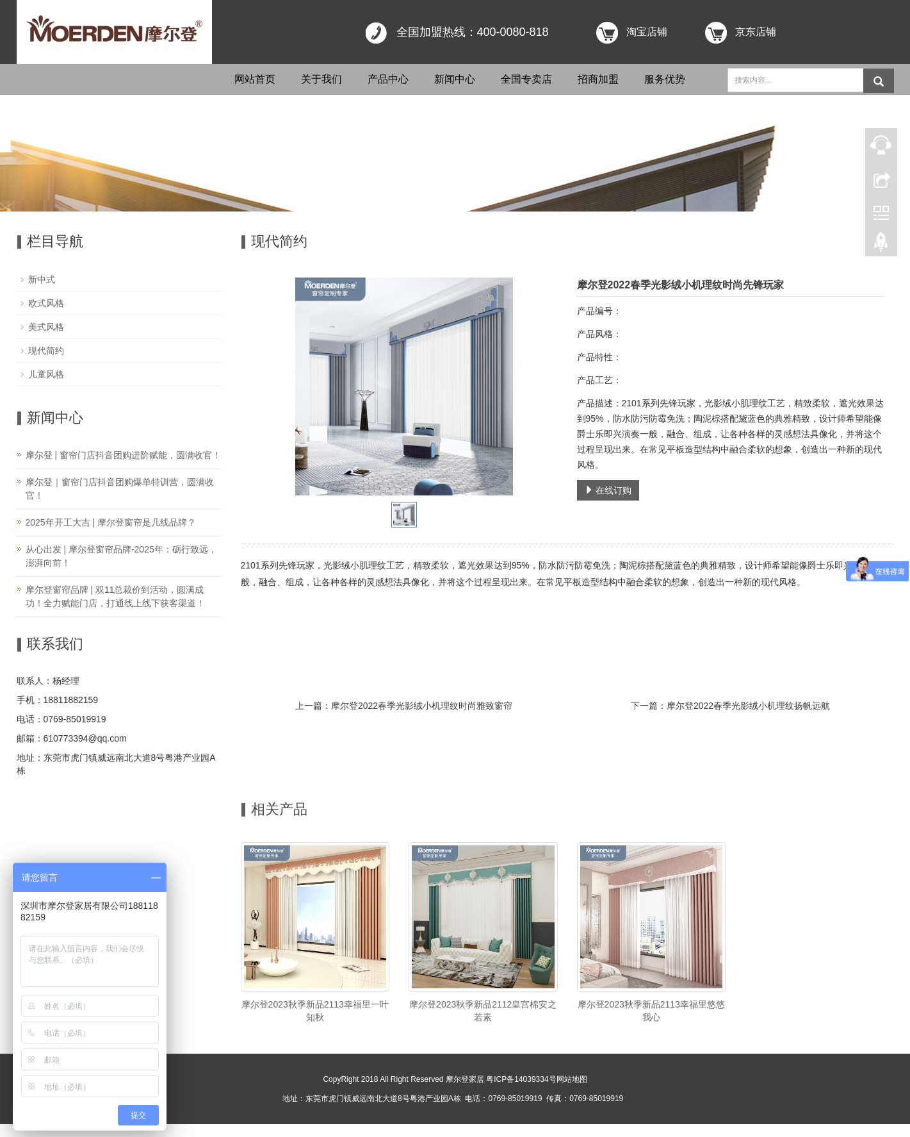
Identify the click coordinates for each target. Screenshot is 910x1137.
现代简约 (46, 350)
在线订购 (608, 490)
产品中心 (388, 79)
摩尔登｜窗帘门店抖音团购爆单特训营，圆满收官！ (120, 489)
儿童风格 (46, 374)
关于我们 (321, 79)
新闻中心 (454, 79)
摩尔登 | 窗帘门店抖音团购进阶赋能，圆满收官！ (123, 455)
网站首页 (254, 79)
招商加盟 (598, 79)
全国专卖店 (526, 79)
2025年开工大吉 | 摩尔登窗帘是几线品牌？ (111, 522)
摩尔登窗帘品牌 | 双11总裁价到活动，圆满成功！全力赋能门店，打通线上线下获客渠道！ (115, 596)
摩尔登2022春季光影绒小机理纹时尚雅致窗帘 (421, 706)
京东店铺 (755, 31)
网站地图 (572, 1079)
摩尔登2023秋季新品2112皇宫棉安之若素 (483, 1010)
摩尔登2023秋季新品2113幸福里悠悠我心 (651, 1010)
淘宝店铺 (646, 31)
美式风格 (46, 327)
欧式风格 (46, 303)
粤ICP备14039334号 (521, 1079)
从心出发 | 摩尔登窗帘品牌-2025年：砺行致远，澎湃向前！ (121, 556)
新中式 (41, 279)
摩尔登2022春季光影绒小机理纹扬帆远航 (748, 706)
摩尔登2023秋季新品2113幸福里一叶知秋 (315, 1010)
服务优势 (664, 79)
